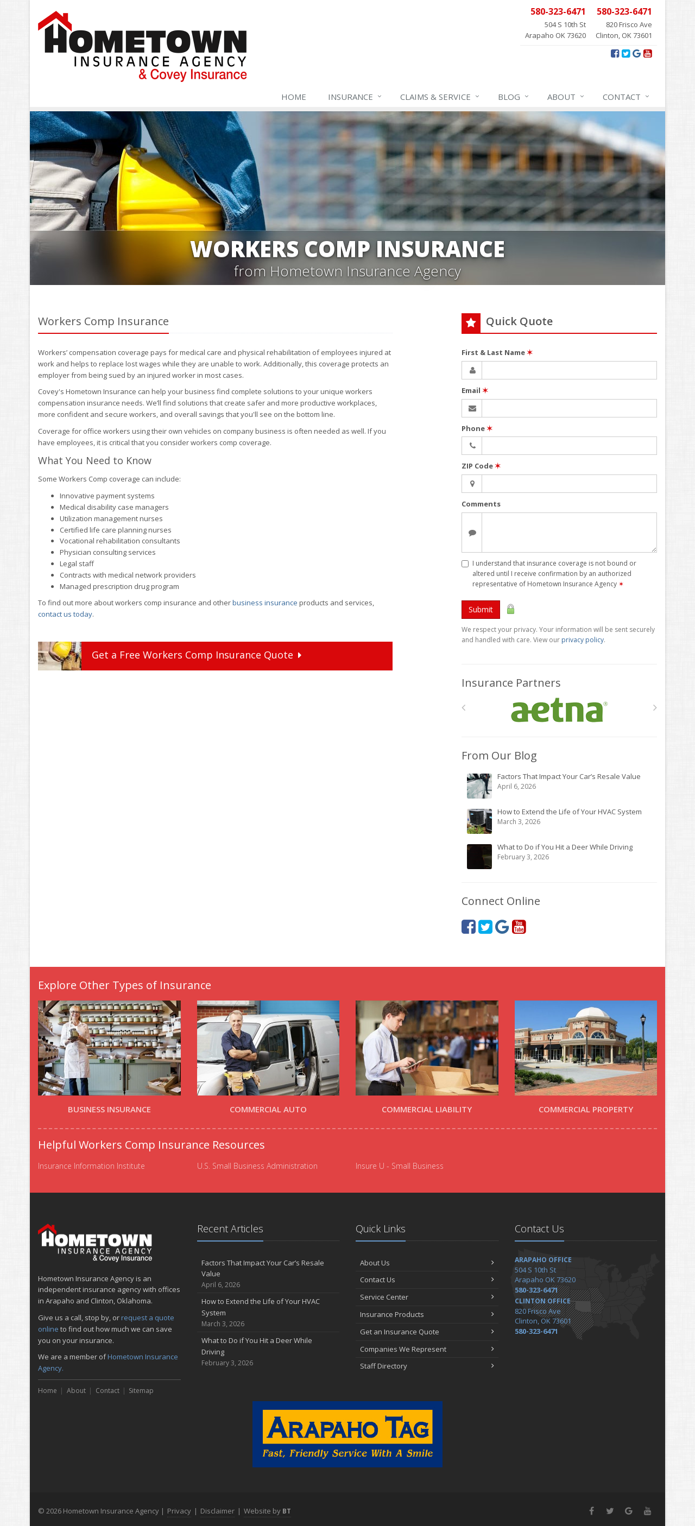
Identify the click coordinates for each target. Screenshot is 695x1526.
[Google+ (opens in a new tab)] (637, 53)
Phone (477, 428)
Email (475, 390)
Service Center (427, 1297)
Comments (481, 504)
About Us (427, 1263)
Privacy (179, 1511)
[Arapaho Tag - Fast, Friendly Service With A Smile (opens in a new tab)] (347, 1434)
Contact (626, 97)
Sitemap (141, 1390)
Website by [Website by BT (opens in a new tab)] (267, 1511)
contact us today (65, 614)
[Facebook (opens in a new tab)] (615, 53)
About (566, 97)
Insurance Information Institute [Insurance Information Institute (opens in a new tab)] (91, 1166)
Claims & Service (440, 97)
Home (293, 96)
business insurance (265, 602)
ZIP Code (481, 466)
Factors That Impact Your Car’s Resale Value (560, 785)
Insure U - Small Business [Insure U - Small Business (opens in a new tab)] (400, 1166)
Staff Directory (427, 1366)
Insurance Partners (511, 682)
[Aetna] (559, 710)
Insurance (355, 97)
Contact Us (427, 1279)
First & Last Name (497, 352)
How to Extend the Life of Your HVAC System (560, 821)
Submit (481, 609)
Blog (514, 97)
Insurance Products (427, 1314)
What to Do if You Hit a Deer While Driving (560, 856)
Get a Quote (171, 656)
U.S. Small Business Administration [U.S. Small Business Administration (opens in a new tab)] (257, 1166)
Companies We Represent (427, 1349)
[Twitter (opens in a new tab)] (626, 53)
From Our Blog (499, 755)
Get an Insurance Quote (427, 1332)
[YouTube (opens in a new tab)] (647, 53)
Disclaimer (217, 1511)
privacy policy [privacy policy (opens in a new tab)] (582, 639)
